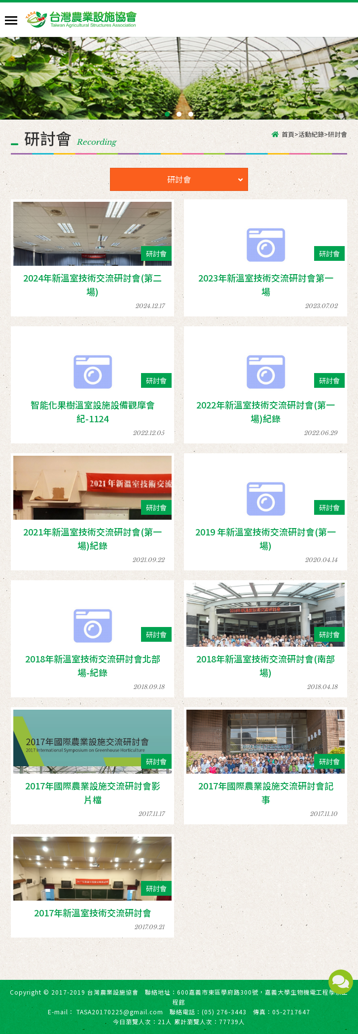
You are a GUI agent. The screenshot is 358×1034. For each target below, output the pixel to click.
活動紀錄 (311, 134)
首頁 (288, 134)
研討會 (205, 179)
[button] (167, 114)
